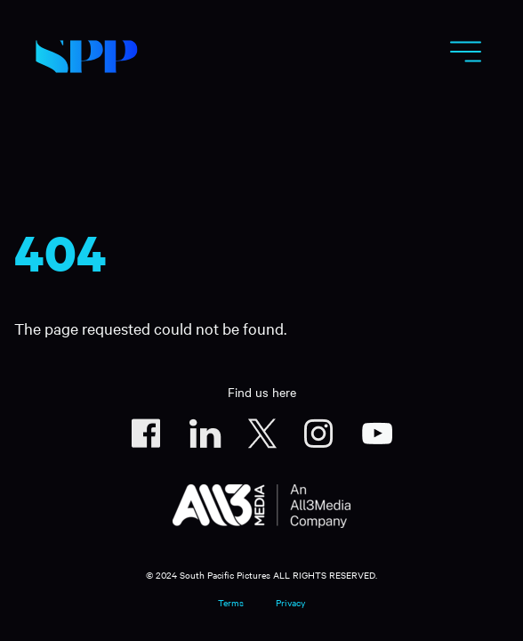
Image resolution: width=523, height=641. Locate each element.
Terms (231, 602)
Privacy (290, 602)
